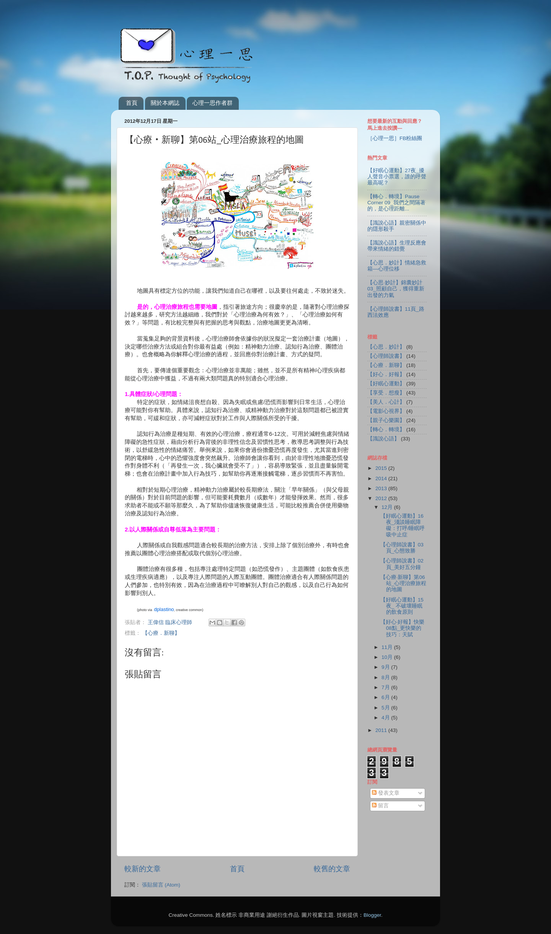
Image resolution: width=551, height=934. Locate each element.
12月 (387, 507)
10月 (387, 657)
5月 (386, 708)
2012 (381, 498)
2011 (381, 730)
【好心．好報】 (386, 374)
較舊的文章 (332, 869)
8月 (386, 677)
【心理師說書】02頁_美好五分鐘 (402, 564)
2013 (381, 488)
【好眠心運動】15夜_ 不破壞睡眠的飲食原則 (402, 606)
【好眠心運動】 (386, 383)
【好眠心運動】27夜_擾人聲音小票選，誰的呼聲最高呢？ (396, 177)
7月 (386, 687)
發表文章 (385, 793)
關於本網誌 (165, 102)
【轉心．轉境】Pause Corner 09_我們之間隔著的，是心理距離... (396, 203)
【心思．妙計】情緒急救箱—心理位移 (396, 266)
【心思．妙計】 (386, 347)
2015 (381, 468)
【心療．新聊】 (161, 633)
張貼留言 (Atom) (161, 885)
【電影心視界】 (386, 411)
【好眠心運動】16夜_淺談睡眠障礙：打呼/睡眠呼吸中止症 (402, 525)
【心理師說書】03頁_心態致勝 (402, 548)
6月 (386, 697)
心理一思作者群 (212, 102)
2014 (381, 478)
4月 (386, 717)
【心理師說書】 (386, 356)
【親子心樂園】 (386, 420)
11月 (387, 647)
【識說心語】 (383, 439)
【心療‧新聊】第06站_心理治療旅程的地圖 (403, 583)
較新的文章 (142, 869)
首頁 (131, 102)
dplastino (164, 609)
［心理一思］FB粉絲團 (394, 138)
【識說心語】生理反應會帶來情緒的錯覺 (396, 246)
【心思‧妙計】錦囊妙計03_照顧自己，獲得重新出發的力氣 (395, 289)
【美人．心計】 (386, 402)
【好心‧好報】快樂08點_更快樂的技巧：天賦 (402, 628)
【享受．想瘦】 (386, 393)
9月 (386, 667)
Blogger (372, 915)
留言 (380, 805)
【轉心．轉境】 (386, 429)
